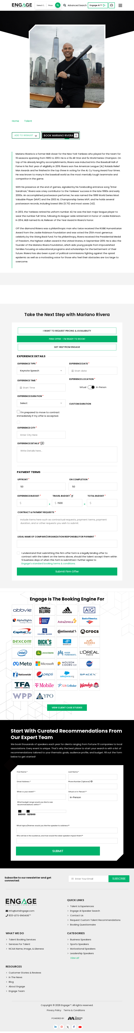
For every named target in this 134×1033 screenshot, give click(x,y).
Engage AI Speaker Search (85, 912)
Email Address (24, 783)
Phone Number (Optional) (80, 783)
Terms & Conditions (74, 1011)
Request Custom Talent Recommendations (95, 921)
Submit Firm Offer (67, 571)
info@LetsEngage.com (21, 912)
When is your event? (26, 793)
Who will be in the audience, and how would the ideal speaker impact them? (50, 837)
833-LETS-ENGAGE (20, 917)
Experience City (26, 427)
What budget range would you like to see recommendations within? (35, 804)
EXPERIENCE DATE (78, 363)
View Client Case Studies (67, 708)
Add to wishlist (26, 136)
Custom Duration (80, 403)
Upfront (22, 479)
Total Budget (95, 495)
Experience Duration (29, 396)
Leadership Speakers (82, 954)
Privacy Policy (54, 1011)
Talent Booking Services (22, 941)
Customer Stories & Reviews (25, 974)
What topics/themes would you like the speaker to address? (43, 827)
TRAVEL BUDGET (61, 495)
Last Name (73, 773)
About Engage (17, 988)
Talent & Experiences (82, 907)
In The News (15, 978)
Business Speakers (80, 941)
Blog (11, 983)
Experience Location (81, 379)
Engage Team (17, 992)
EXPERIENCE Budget (28, 495)
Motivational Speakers (82, 950)
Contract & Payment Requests (35, 512)
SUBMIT (39, 852)
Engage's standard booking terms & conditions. (48, 563)
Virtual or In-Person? (77, 793)
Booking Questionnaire (83, 926)
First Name (22, 773)
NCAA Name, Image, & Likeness (26, 950)
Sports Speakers (79, 945)
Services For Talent (19, 945)
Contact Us (76, 917)
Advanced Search (75, 5)
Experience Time (26, 380)
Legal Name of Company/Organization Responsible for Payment (55, 536)
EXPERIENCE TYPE (26, 363)
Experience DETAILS (28, 443)
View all (74, 959)
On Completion (78, 479)
